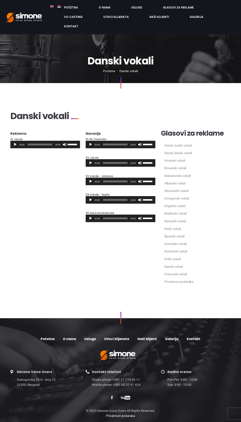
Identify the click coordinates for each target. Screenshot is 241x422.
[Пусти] (15, 130)
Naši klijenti (67, 13)
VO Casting (165, 6)
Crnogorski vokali (176, 184)
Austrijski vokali (175, 229)
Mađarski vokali (175, 199)
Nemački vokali (175, 207)
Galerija (91, 13)
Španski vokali (174, 222)
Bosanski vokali (175, 154)
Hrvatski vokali (174, 146)
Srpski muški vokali (178, 131)
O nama (85, 6)
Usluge (105, 6)
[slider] (40, 130)
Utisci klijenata (195, 6)
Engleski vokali (174, 191)
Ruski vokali (172, 214)
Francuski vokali (175, 260)
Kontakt (114, 13)
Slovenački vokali (176, 176)
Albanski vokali (175, 169)
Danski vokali (173, 252)
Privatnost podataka (178, 267)
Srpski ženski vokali (178, 139)
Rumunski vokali (175, 237)
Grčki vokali (172, 245)
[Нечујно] (64, 130)
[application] (45, 130)
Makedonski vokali (177, 161)
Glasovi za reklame (133, 6)
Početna (64, 6)
